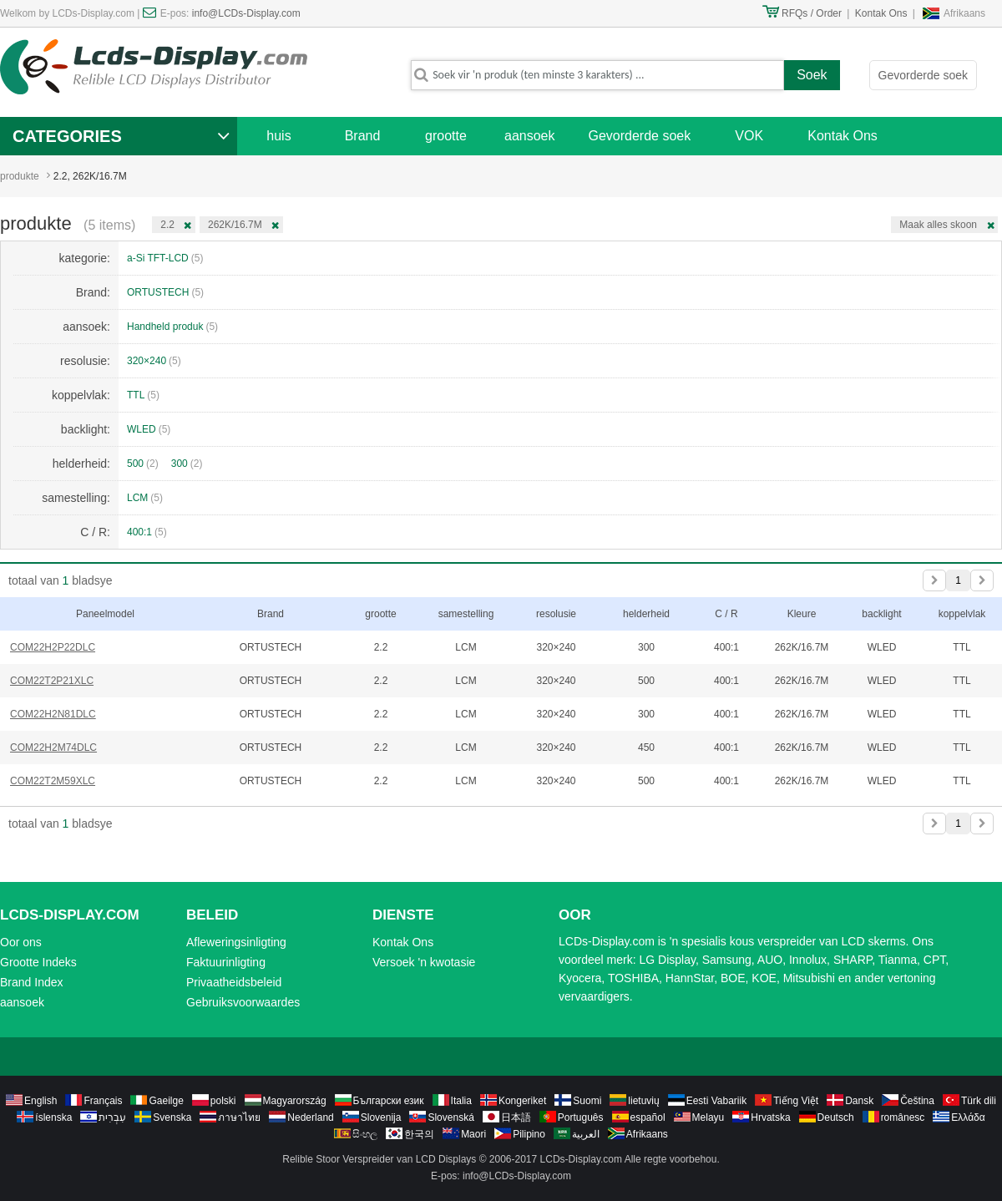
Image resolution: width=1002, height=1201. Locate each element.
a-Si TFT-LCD (165, 258)
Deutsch (835, 1117)
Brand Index (31, 982)
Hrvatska (770, 1117)
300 (187, 463)
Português (581, 1117)
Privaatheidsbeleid (233, 982)
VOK (749, 136)
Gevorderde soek (923, 75)
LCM (145, 498)
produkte (19, 176)
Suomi (587, 1101)
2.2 (167, 225)
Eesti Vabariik (716, 1101)
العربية (586, 1134)
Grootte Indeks (38, 962)
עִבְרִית (112, 1117)
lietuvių (643, 1101)
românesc (903, 1117)
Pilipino (529, 1134)
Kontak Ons (881, 13)
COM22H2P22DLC (52, 647)
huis (278, 136)
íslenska (53, 1117)
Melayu (708, 1117)
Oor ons (21, 942)
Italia (461, 1101)
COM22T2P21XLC (52, 681)
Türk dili (978, 1101)
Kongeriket (522, 1101)
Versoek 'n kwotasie (423, 962)
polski (223, 1101)
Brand (363, 136)
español (647, 1117)
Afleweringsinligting (236, 942)
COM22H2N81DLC (53, 714)
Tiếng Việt (795, 1101)
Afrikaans (964, 13)
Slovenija (381, 1117)
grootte (446, 136)
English (40, 1101)
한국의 (419, 1134)
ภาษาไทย (239, 1117)
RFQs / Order (812, 13)
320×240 (154, 361)
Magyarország (294, 1101)
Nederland (310, 1117)
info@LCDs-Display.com (246, 13)
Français (103, 1101)
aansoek (529, 136)
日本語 (516, 1117)
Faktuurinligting (226, 962)
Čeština (917, 1101)
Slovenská (450, 1117)
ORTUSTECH (165, 292)
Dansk (859, 1101)
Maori (473, 1134)
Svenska (172, 1117)
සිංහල (364, 1134)
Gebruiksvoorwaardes (243, 1002)
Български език (388, 1101)
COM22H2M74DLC (53, 747)
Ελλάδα (967, 1117)
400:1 (147, 532)
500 (143, 463)
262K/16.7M (235, 225)
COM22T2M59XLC (52, 781)
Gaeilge (166, 1101)
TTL (143, 395)
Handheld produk (172, 326)
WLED (148, 429)
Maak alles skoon (938, 225)
